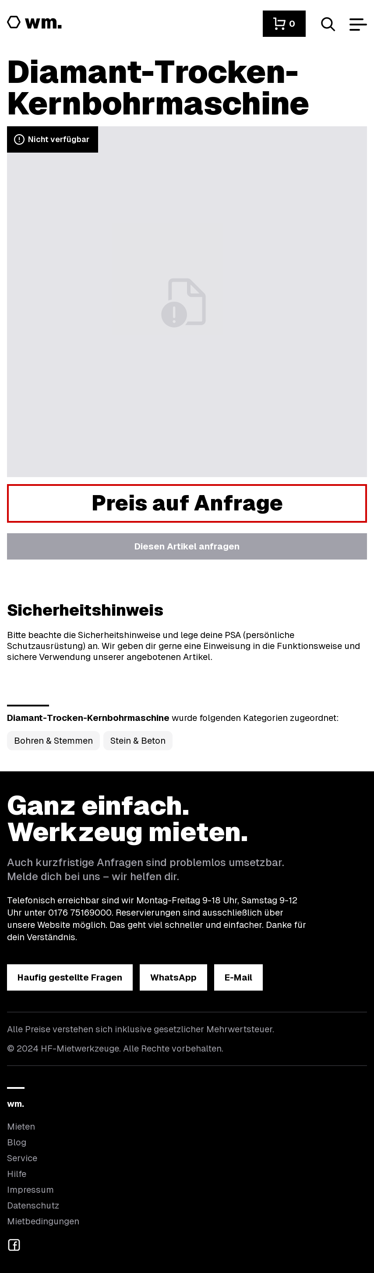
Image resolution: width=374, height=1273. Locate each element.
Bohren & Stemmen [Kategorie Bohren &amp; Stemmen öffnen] (53, 740)
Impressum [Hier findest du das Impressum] (30, 1190)
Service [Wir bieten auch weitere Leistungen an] (22, 1158)
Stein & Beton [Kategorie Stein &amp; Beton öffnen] (138, 740)
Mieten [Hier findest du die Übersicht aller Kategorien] (21, 1126)
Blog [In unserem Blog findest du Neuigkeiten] (16, 1142)
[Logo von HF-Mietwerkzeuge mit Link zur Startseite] (34, 23)
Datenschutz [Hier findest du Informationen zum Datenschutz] (33, 1205)
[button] (284, 24)
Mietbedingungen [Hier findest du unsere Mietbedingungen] (43, 1221)
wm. (15, 1104)
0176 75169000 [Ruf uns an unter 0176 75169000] (80, 912)
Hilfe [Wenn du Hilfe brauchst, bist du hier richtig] (16, 1174)
